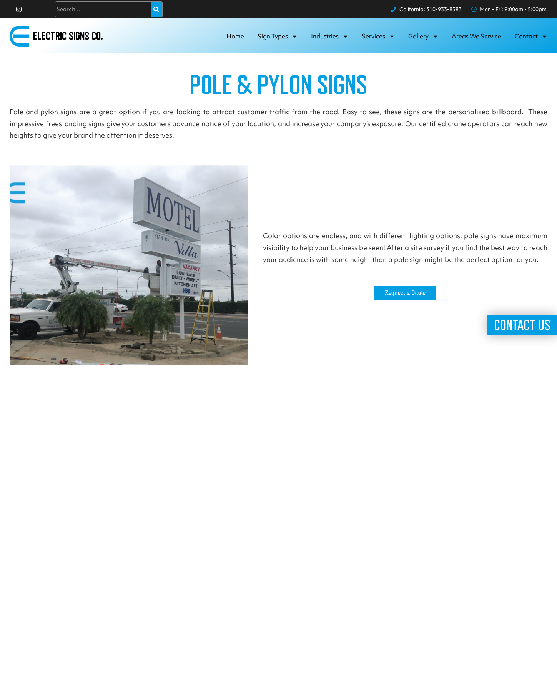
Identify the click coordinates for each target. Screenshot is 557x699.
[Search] (156, 9)
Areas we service (476, 36)
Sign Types (278, 36)
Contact (531, 36)
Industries (329, 36)
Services (378, 36)
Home (235, 36)
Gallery (423, 36)
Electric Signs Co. (68, 36)
